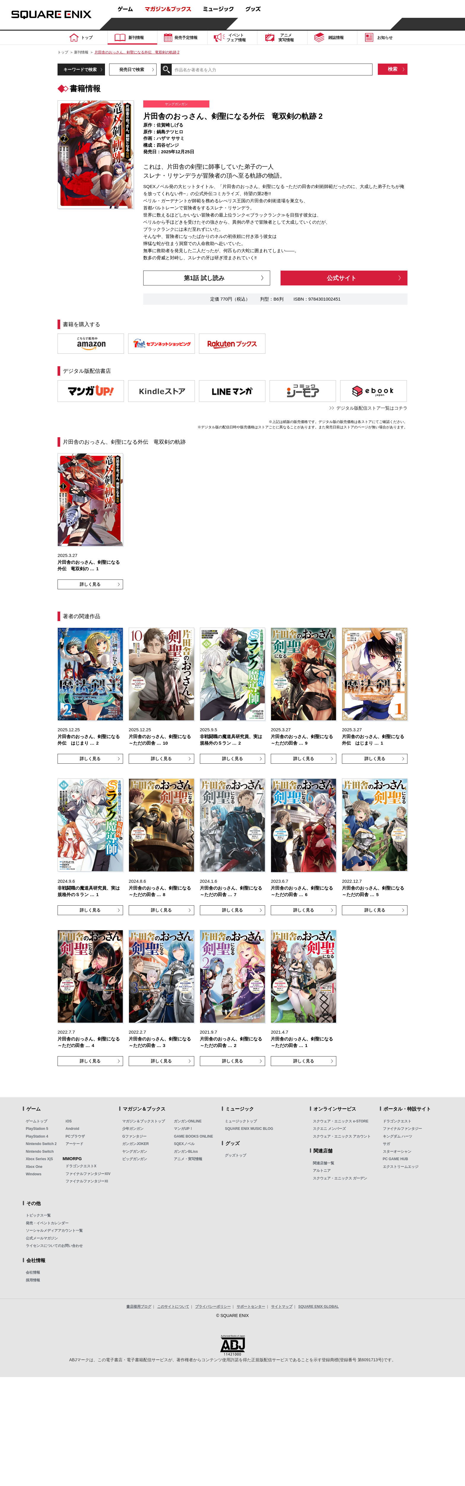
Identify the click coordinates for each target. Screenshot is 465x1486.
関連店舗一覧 (323, 1163)
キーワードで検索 (80, 69)
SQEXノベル (184, 1144)
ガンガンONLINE (187, 1121)
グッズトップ (235, 1155)
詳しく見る (90, 584)
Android (72, 1129)
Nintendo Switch (40, 1151)
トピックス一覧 (38, 1215)
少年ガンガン (133, 1129)
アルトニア (322, 1170)
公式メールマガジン (42, 1238)
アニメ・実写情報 (188, 1159)
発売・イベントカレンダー (47, 1223)
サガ (386, 1144)
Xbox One (34, 1167)
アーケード (74, 1144)
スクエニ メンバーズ (329, 1129)
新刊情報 (81, 52)
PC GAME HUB (395, 1159)
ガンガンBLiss (186, 1151)
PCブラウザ (75, 1136)
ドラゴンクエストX (81, 1166)
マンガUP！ (183, 1129)
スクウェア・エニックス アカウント (342, 1136)
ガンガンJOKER (135, 1144)
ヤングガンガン (134, 1151)
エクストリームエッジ (400, 1167)
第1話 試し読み (204, 278)
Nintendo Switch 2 (41, 1144)
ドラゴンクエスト (397, 1121)
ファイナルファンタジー (402, 1129)
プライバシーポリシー (213, 1307)
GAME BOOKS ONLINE (193, 1136)
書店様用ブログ (138, 1307)
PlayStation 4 (37, 1136)
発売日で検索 (131, 69)
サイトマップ (281, 1307)
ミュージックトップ (241, 1121)
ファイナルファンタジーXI (87, 1181)
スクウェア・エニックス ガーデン (340, 1178)
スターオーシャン (397, 1151)
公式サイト (341, 278)
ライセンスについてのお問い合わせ (54, 1246)
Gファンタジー (134, 1136)
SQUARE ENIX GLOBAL (318, 1307)
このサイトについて (173, 1307)
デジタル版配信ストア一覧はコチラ (371, 407)
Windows (34, 1174)
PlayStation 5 (37, 1129)
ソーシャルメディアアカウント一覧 (54, 1230)
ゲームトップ (36, 1121)
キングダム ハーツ (397, 1136)
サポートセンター (251, 1307)
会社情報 (33, 1272)
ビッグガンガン (134, 1159)
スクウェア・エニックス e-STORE (340, 1121)
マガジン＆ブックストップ (143, 1121)
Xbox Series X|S (39, 1159)
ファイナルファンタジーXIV (88, 1174)
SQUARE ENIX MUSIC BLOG (249, 1129)
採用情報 (33, 1280)
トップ (63, 52)
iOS (69, 1121)
